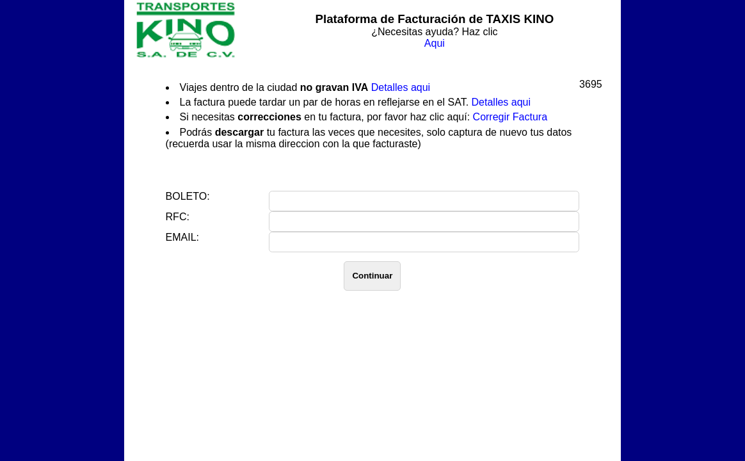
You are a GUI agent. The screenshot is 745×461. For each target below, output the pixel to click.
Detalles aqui (401, 87)
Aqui (434, 43)
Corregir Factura (510, 116)
